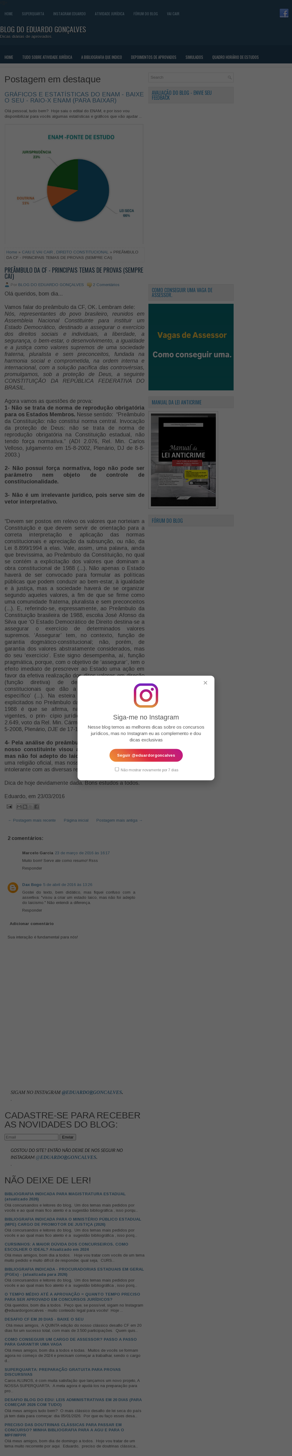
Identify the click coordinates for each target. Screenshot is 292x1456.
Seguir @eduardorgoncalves (146, 755)
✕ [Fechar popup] (205, 683)
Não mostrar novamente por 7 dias (146, 769)
